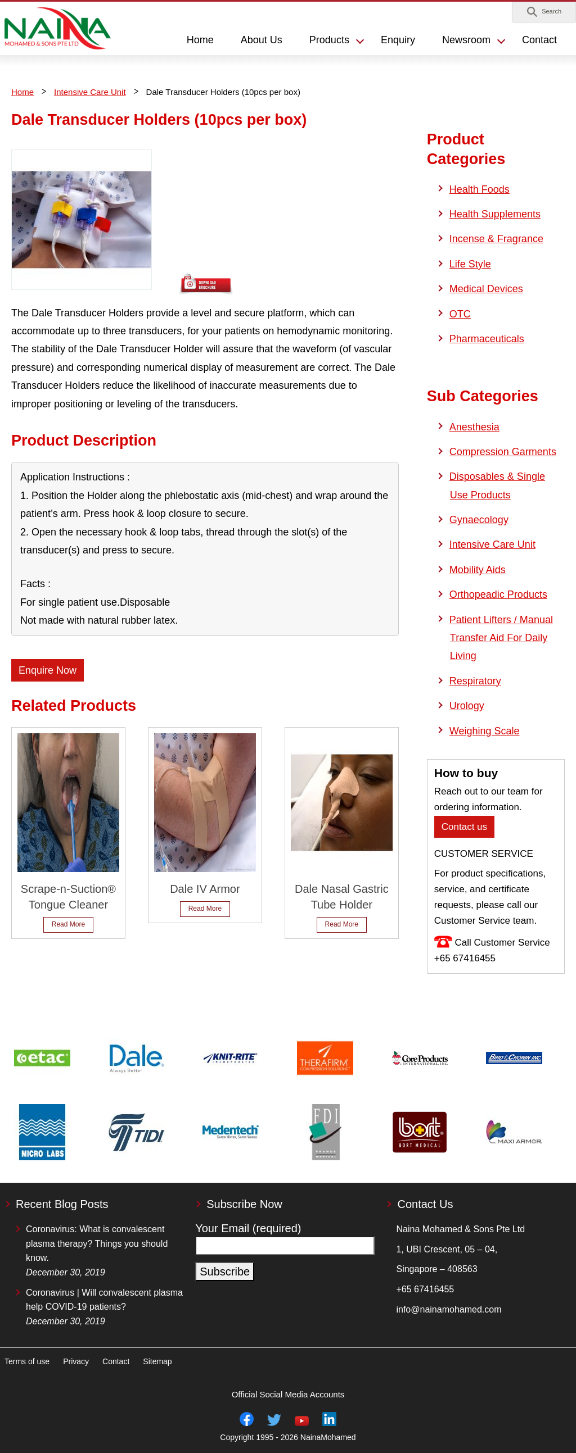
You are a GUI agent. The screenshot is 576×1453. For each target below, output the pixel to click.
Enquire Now (47, 670)
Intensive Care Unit (90, 92)
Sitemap (157, 1361)
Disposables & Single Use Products (497, 485)
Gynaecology (478, 519)
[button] (544, 11)
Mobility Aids (477, 569)
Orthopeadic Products (498, 594)
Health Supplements (495, 214)
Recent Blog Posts (62, 1204)
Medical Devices (486, 288)
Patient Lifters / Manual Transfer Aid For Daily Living (501, 638)
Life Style (470, 264)
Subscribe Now (244, 1204)
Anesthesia (474, 427)
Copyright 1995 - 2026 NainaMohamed (288, 1437)
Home (22, 92)
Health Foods (479, 189)
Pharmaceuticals (486, 338)
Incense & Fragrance (496, 238)
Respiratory (475, 681)
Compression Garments (502, 451)
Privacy (76, 1361)
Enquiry (398, 40)
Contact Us (425, 1204)
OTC (460, 314)
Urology (466, 705)
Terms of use (27, 1361)
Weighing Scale (484, 731)
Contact (539, 40)
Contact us (464, 826)
